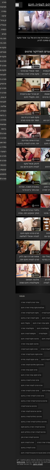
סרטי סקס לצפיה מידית (14, 359)
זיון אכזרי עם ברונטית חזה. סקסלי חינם (14, 95)
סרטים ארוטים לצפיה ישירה (16, 411)
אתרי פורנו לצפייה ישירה (15, 302)
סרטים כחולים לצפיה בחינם (16, 416)
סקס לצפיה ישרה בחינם (14, 318)
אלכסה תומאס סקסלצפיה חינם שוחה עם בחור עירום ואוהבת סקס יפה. (13, 281)
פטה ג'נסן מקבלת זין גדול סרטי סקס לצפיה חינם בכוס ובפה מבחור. (37, 281)
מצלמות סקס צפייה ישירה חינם (17, 308)
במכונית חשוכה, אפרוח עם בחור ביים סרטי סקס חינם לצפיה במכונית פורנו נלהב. (13, 189)
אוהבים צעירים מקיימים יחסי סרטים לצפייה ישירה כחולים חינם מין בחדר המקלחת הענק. (38, 166)
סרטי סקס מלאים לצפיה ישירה (17, 365)
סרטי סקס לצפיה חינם (34, 359)
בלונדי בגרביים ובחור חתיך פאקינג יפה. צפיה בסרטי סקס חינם (13, 212)
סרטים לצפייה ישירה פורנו (31, 442)
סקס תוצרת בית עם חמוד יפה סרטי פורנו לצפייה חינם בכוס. (14, 119)
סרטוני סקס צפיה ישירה (14, 344)
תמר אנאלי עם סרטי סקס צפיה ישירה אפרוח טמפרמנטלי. (13, 73)
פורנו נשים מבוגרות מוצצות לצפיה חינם (20, 453)
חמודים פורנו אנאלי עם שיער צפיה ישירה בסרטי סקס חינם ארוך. (37, 258)
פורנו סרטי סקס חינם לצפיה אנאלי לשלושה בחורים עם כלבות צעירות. (14, 235)
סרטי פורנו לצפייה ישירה (14, 391)
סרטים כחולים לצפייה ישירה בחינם (18, 422)
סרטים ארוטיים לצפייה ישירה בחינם (19, 401)
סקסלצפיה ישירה (12, 328)
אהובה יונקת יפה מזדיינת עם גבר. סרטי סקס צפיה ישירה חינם (38, 212)
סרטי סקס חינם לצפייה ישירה (16, 354)
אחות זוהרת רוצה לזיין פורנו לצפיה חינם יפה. (14, 258)
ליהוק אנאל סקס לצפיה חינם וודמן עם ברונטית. (14, 166)
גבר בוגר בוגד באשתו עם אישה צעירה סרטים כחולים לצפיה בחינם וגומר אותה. (37, 96)
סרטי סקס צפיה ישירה (14, 370)
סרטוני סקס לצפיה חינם (14, 339)
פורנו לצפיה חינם (12, 442)
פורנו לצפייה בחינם (13, 448)
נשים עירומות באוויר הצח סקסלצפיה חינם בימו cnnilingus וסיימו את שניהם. (38, 142)
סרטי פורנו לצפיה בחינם (14, 380)
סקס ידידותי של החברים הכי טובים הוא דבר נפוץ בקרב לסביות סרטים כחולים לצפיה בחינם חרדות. (37, 119)
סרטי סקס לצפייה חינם (28, 4)
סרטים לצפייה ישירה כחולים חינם (18, 432)
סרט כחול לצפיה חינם (34, 339)
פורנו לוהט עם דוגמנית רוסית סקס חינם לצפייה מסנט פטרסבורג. (37, 73)
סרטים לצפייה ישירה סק (14, 437)
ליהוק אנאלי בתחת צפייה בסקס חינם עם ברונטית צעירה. (38, 235)
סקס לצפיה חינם (33, 318)
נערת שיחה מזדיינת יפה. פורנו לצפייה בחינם (13, 142)
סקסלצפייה (27, 333)
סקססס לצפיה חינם (13, 333)
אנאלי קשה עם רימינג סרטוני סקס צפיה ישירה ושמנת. (37, 189)
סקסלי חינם (10, 323)
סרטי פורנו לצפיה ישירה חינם (16, 385)
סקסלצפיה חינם (27, 328)
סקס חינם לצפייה (32, 313)
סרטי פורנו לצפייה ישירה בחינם (17, 396)
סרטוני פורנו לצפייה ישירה (34, 349)
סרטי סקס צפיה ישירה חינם (16, 375)
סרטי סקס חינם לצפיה (14, 349)
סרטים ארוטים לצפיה (13, 406)
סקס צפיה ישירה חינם (25, 323)
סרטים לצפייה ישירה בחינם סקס (17, 427)
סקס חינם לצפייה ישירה (14, 313)
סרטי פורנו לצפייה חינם (35, 391)
